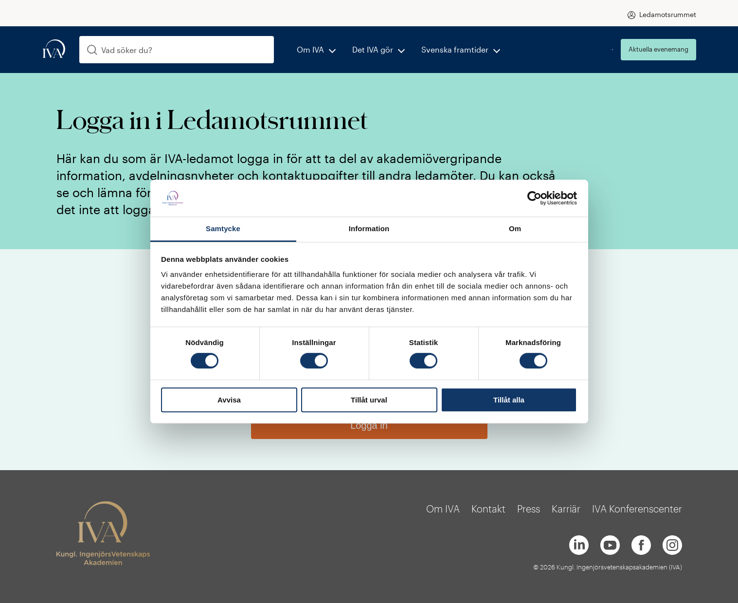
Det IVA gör (372, 49)
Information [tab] (369, 229)
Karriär (566, 508)
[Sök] (92, 50)
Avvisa (229, 400)
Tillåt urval (369, 400)
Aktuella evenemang (658, 49)
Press (528, 508)
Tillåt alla (508, 400)
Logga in (369, 425)
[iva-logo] (54, 49)
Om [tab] (515, 229)
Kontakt (488, 508)
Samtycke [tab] (223, 229)
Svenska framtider (454, 49)
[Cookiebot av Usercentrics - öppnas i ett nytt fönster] (534, 198)
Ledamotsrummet (667, 14)
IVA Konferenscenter (637, 508)
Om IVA (310, 49)
